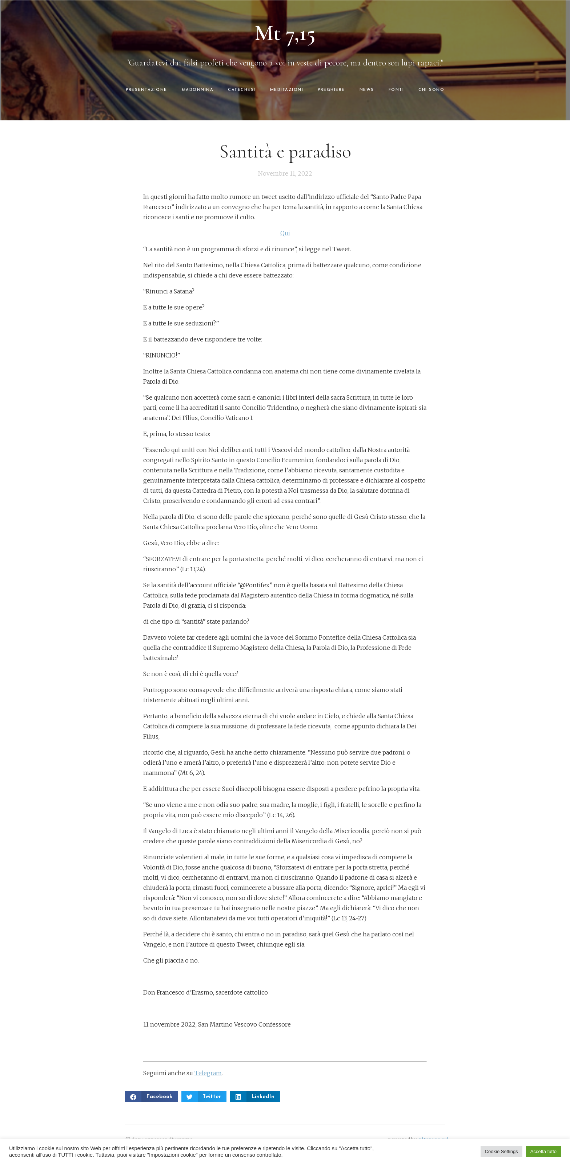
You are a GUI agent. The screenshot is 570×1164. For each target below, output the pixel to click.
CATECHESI (242, 90)
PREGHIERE (331, 90)
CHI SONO (431, 90)
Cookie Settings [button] (501, 1151)
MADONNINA (198, 90)
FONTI (396, 90)
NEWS (367, 90)
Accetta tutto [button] (543, 1151)
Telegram (208, 1073)
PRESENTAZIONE (146, 90)
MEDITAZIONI (287, 90)
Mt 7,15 (285, 33)
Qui (285, 233)
